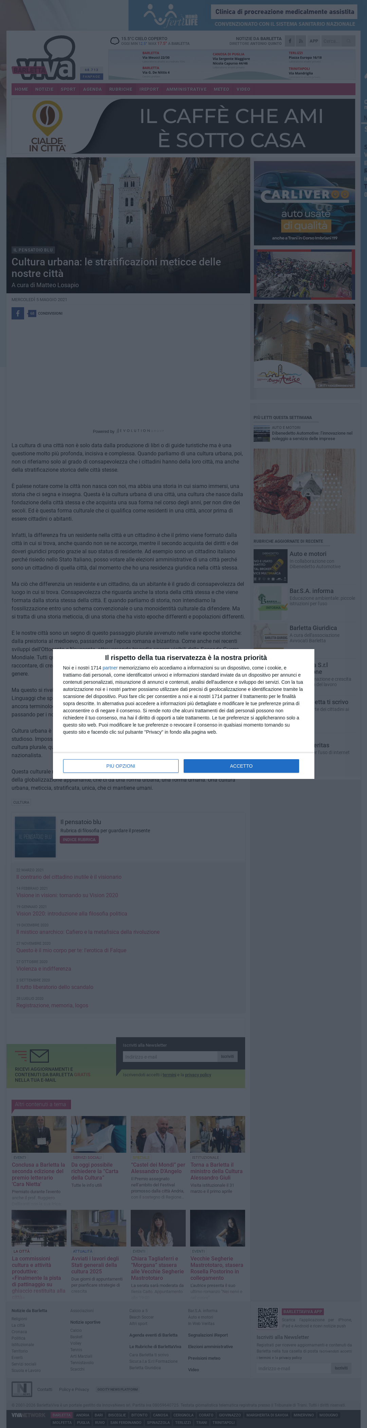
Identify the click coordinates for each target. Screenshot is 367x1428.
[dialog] (183, 714)
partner (110, 667)
